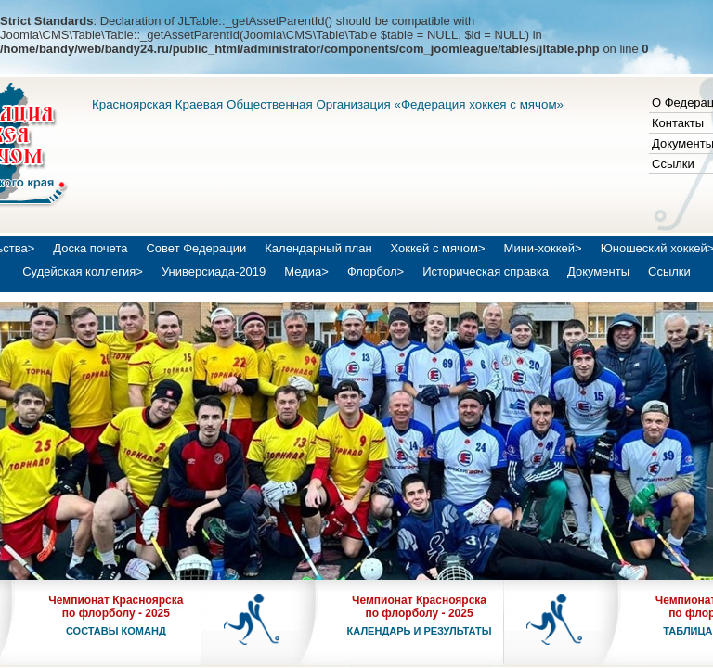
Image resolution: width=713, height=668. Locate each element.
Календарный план (318, 248)
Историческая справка (485, 271)
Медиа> (306, 271)
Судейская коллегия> (82, 271)
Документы (598, 271)
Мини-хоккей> (543, 248)
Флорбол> (375, 271)
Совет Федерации (196, 248)
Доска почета (90, 248)
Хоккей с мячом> (438, 248)
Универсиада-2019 (214, 271)
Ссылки (673, 164)
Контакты (678, 123)
